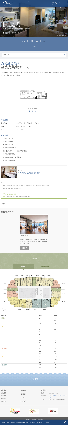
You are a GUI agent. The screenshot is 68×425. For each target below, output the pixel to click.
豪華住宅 (3, 395)
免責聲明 (27, 419)
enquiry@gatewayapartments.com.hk (58, 396)
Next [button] (56, 232)
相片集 (23, 397)
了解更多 (47, 422)
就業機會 (23, 390)
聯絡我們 (23, 401)
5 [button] (15, 33)
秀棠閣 (23, 266)
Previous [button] (12, 232)
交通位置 (3, 393)
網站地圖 (40, 419)
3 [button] (9, 33)
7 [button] (22, 33)
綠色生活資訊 (12, 194)
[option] (34, 18)
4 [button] (12, 33)
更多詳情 (24, 248)
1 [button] (3, 33)
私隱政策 (34, 419)
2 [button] (6, 33)
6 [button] (18, 33)
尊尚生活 (3, 401)
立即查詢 (34, 46)
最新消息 (23, 394)
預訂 (62, 3)
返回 (3, 204)
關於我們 (3, 390)
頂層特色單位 (45, 266)
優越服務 (3, 398)
